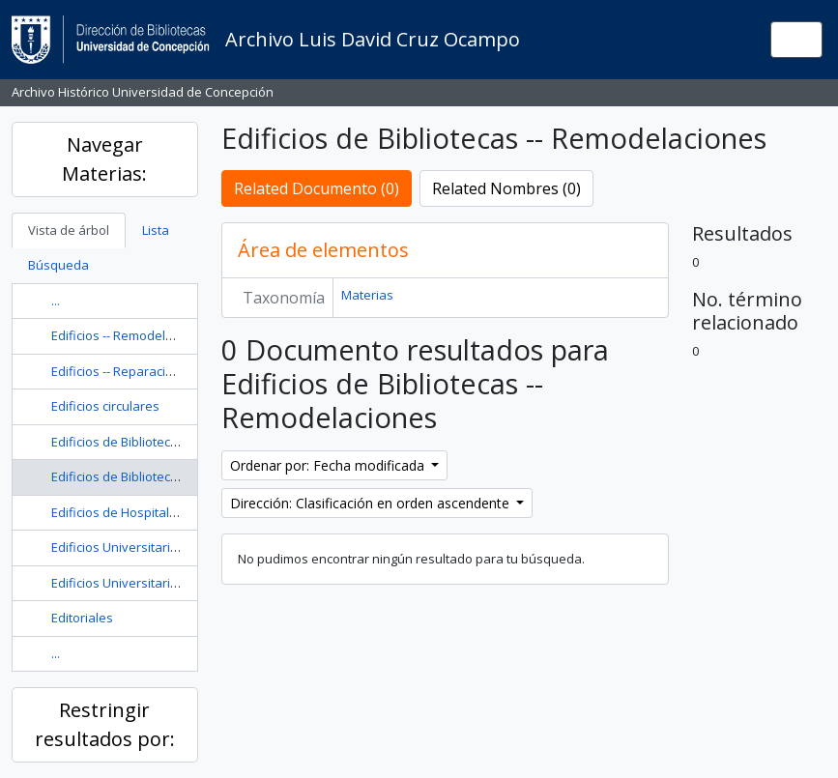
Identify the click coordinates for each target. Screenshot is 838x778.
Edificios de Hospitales (117, 512)
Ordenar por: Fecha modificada (329, 465)
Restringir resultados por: (105, 724)
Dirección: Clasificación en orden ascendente (371, 503)
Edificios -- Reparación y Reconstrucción (167, 371)
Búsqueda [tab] (58, 265)
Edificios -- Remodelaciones (131, 335)
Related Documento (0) (316, 188)
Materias (367, 294)
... (55, 300)
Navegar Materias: (104, 159)
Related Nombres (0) (506, 188)
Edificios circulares (105, 406)
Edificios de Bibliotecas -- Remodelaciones (174, 476)
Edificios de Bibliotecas (118, 441)
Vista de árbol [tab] (68, 230)
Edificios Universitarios (118, 547)
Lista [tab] (155, 230)
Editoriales (82, 617)
